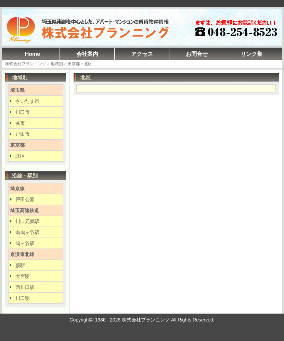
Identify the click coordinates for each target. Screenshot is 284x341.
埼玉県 (17, 90)
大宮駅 (22, 276)
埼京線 (17, 188)
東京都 (17, 145)
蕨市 (20, 123)
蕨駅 (20, 265)
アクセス (142, 54)
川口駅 (22, 298)
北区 (20, 156)
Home (32, 54)
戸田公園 (25, 199)
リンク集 (251, 54)
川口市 (22, 112)
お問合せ (197, 54)
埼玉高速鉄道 (24, 210)
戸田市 (22, 134)
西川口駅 (25, 287)
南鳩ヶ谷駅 (27, 232)
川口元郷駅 (27, 221)
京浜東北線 (22, 254)
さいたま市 (27, 101)
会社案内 (87, 54)
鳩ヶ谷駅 (25, 243)
